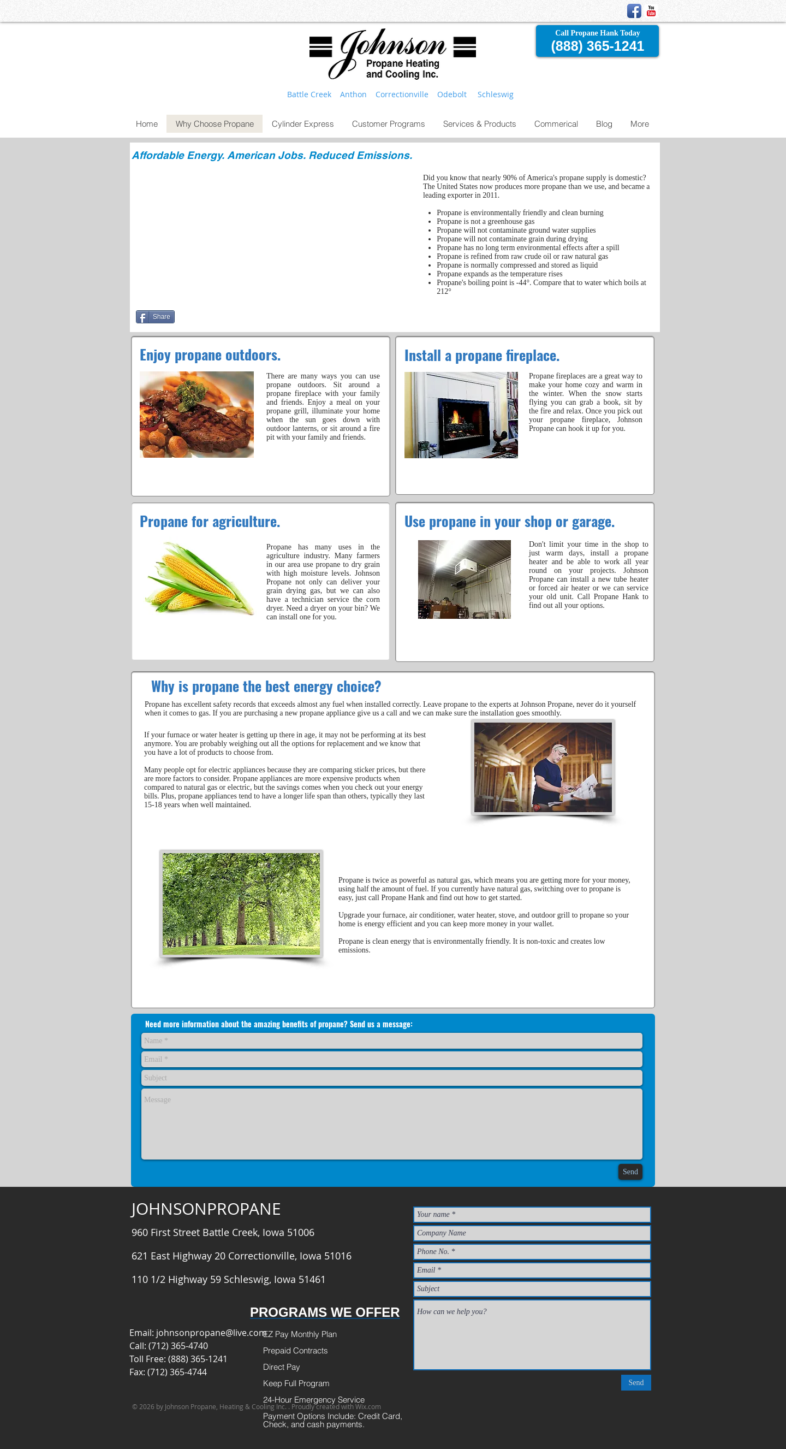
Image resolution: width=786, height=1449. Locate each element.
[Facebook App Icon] (634, 11)
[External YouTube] (276, 234)
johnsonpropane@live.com (211, 1333)
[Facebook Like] (246, 321)
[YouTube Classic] (651, 11)
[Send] (630, 1172)
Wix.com (368, 1406)
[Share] (155, 316)
